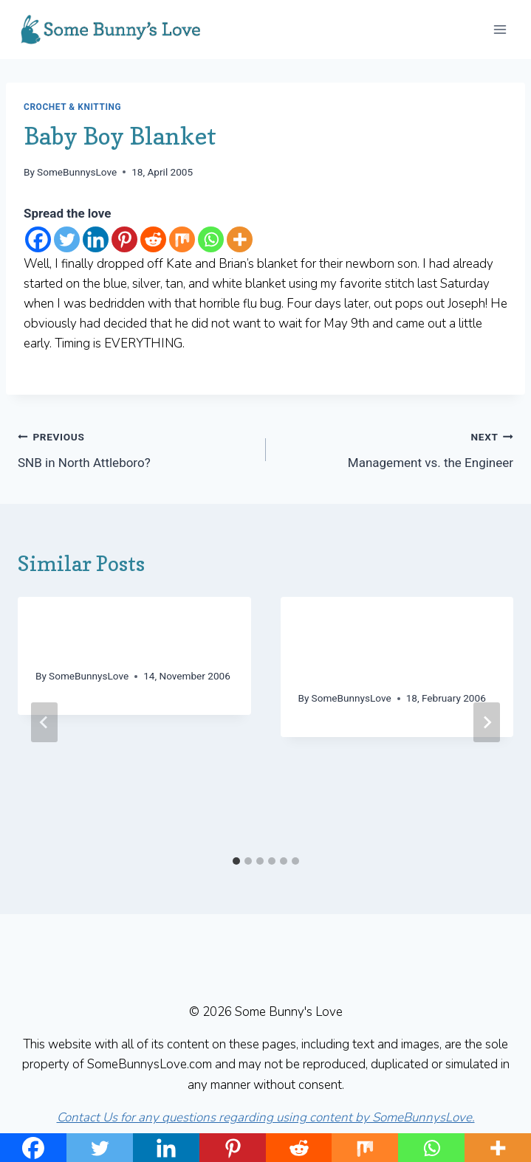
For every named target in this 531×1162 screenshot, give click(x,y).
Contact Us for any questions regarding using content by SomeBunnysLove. (266, 1117)
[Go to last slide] (44, 722)
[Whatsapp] (211, 239)
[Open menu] (499, 29)
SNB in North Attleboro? (135, 448)
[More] (240, 239)
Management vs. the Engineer (396, 448)
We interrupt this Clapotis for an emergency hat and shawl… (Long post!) (394, 648)
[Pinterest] (124, 239)
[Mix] (182, 239)
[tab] (236, 861)
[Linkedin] (96, 239)
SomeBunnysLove (77, 172)
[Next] (486, 722)
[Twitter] (67, 239)
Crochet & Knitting (72, 107)
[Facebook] (38, 239)
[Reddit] (153, 239)
